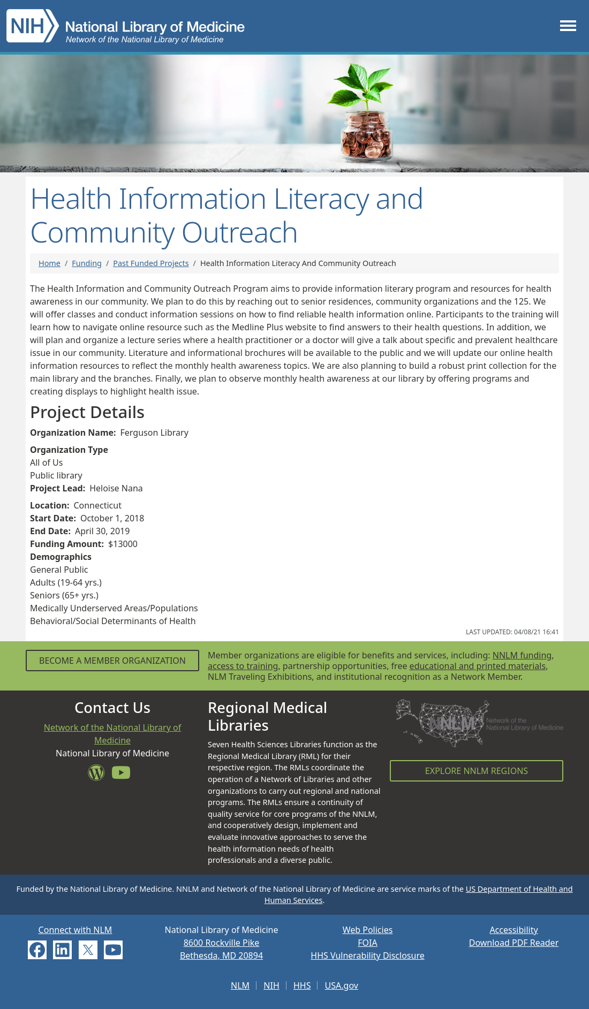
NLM (240, 985)
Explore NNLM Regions (476, 771)
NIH (271, 985)
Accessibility (513, 930)
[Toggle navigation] (568, 26)
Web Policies (368, 930)
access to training (243, 666)
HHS (302, 985)
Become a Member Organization (112, 660)
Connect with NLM (75, 930)
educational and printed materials (478, 666)
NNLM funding (522, 655)
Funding (87, 263)
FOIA (367, 943)
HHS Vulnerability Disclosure (367, 955)
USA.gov (341, 985)
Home (50, 263)
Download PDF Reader (514, 943)
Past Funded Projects (150, 263)
